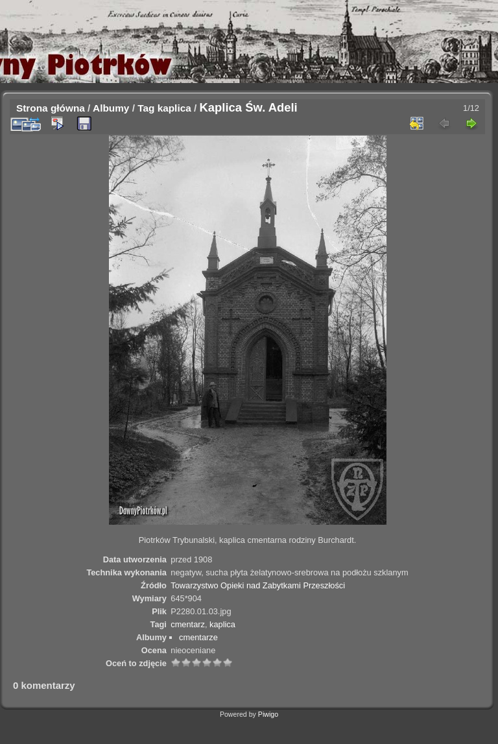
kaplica (174, 108)
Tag (145, 108)
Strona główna (50, 108)
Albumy (111, 108)
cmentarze (198, 637)
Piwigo (268, 714)
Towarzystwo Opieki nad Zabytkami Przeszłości (258, 585)
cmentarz (188, 624)
